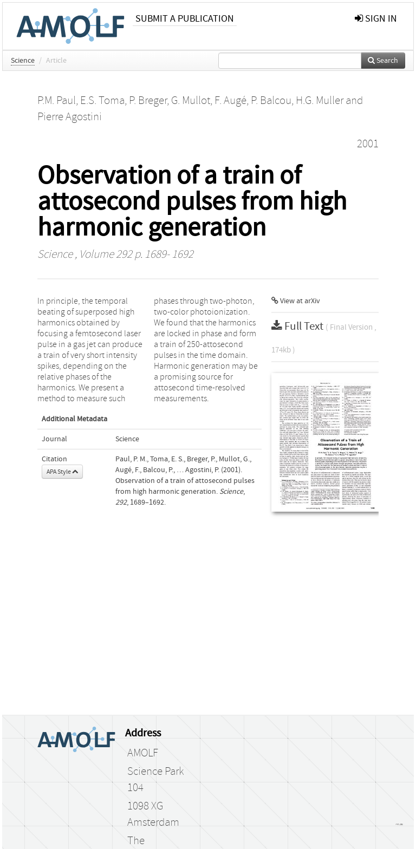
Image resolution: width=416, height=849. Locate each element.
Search (383, 60)
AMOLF (142, 753)
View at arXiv (295, 301)
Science (23, 60)
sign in (376, 18)
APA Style (62, 471)
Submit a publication (184, 18)
